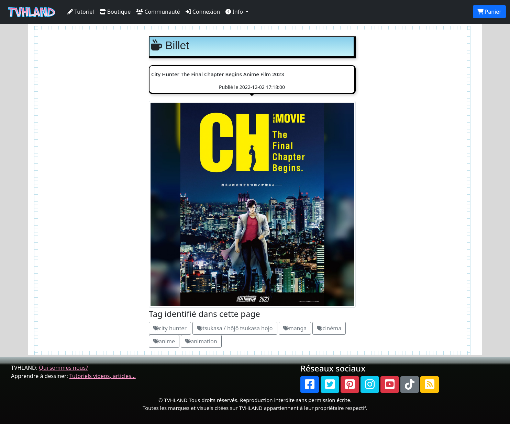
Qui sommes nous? (63, 367)
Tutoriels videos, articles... (102, 376)
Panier (489, 11)
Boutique (115, 11)
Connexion (203, 11)
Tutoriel (80, 11)
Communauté (158, 11)
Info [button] (234, 11)
